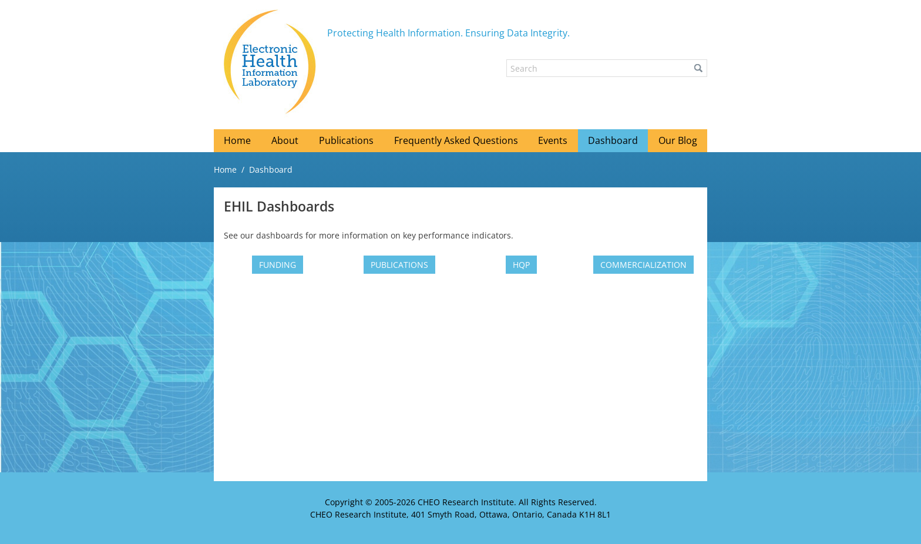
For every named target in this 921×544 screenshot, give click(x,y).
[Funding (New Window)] (277, 265)
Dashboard (271, 169)
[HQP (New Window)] (521, 265)
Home (225, 169)
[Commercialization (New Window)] (643, 265)
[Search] (606, 68)
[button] (698, 68)
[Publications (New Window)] (399, 265)
